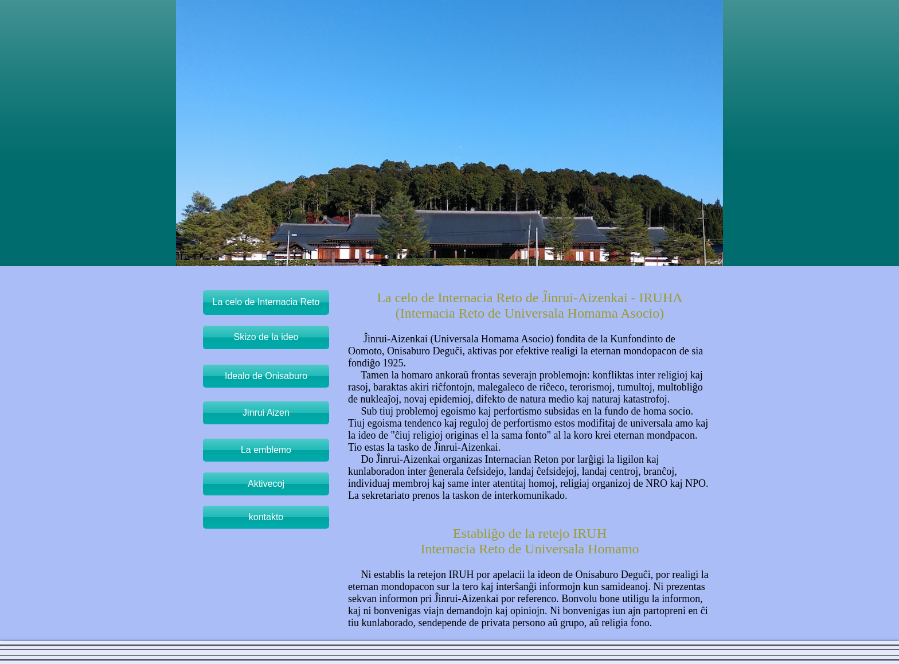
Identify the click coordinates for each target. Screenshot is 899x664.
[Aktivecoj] (266, 483)
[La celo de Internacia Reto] (266, 302)
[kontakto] (266, 517)
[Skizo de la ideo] (266, 337)
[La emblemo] (266, 450)
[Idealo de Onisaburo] (266, 376)
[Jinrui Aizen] (266, 412)
